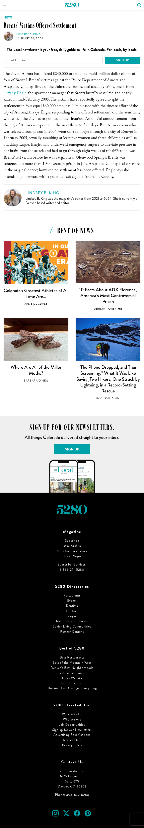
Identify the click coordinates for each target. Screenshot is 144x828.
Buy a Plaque (72, 556)
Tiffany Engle (15, 93)
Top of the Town (72, 683)
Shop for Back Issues (72, 551)
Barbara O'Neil (36, 381)
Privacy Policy (72, 745)
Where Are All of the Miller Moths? (36, 370)
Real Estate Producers (72, 621)
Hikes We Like (72, 678)
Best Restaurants (72, 657)
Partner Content (72, 631)
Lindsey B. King (28, 34)
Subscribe (72, 540)
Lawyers (72, 616)
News (8, 17)
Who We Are (72, 719)
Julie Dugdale (36, 304)
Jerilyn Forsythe (108, 309)
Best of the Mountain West (72, 662)
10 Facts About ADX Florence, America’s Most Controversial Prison (108, 295)
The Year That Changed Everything (72, 688)
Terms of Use (72, 740)
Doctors (72, 611)
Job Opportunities (72, 724)
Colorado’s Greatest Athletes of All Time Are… (36, 293)
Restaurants (72, 595)
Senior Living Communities (72, 626)
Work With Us (72, 714)
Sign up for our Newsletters (72, 729)
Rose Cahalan (108, 398)
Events (72, 600)
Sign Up (122, 60)
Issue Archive (72, 545)
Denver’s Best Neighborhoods (72, 667)
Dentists (72, 605)
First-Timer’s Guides (72, 673)
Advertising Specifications (72, 734)
